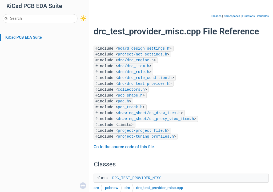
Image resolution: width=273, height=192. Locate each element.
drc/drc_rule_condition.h (145, 78)
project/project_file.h (142, 131)
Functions (248, 16)
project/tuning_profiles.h (146, 136)
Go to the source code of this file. (124, 147)
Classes (216, 16)
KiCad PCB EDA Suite (23, 37)
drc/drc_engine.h (136, 60)
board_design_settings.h (143, 48)
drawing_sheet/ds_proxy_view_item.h (156, 119)
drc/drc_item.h (133, 66)
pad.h (123, 101)
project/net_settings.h (142, 54)
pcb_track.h (130, 107)
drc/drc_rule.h (133, 72)
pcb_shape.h (130, 95)
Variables (263, 16)
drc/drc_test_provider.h (143, 84)
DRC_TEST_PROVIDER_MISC (137, 178)
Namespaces (232, 16)
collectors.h (131, 89)
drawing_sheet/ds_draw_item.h (149, 113)
